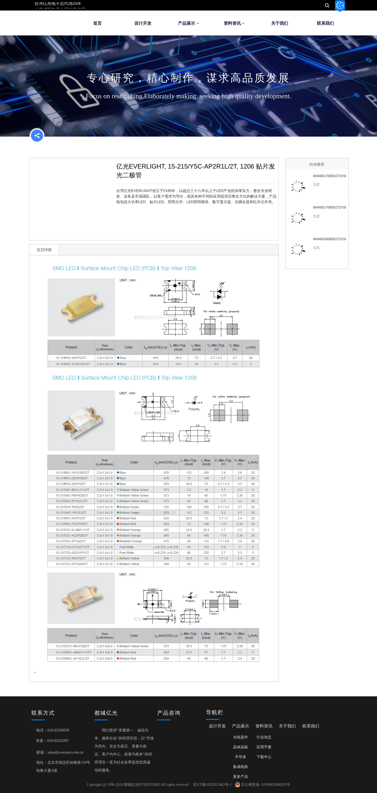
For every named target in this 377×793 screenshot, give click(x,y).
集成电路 (240, 767)
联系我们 (325, 23)
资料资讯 (234, 23)
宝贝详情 (44, 250)
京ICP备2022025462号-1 (212, 785)
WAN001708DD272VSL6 (329, 207)
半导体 (240, 757)
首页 (97, 23)
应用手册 (263, 747)
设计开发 (142, 23)
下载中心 (263, 757)
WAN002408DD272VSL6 (329, 239)
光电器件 (240, 737)
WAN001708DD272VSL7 (329, 176)
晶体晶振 (240, 747)
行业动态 (263, 737)
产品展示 (188, 23)
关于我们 (279, 23)
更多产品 (240, 776)
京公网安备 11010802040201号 (262, 785)
